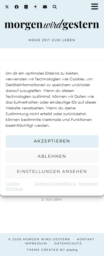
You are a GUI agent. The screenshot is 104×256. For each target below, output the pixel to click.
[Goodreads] (26, 6)
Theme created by (52, 250)
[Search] (55, 6)
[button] (96, 7)
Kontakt (86, 239)
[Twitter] (7, 6)
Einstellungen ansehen (52, 171)
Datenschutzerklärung (55, 183)
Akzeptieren (52, 141)
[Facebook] (17, 6)
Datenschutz (68, 243)
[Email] (45, 6)
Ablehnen (52, 156)
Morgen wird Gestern (46, 239)
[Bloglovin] (35, 6)
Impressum (88, 183)
